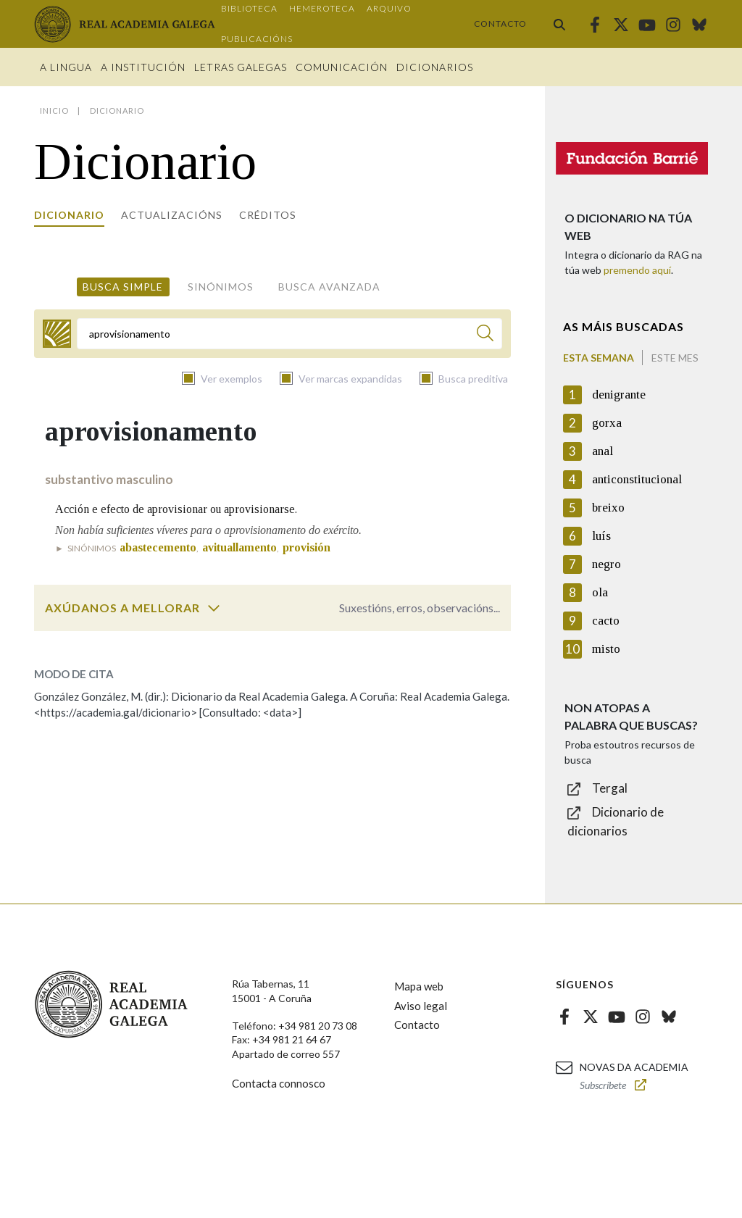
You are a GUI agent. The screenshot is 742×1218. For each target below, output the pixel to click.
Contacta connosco (278, 1083)
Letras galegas (240, 67)
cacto (606, 620)
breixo (608, 507)
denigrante (619, 394)
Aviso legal (420, 1005)
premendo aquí (637, 270)
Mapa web (418, 986)
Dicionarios (434, 67)
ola (600, 592)
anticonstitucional (637, 479)
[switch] (214, 608)
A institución (143, 67)
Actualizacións (171, 215)
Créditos (267, 215)
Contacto (500, 23)
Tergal (610, 788)
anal (602, 451)
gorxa (607, 423)
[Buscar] (485, 335)
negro (606, 564)
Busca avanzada (329, 286)
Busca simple (123, 286)
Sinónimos (221, 286)
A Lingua (66, 67)
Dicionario (69, 215)
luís (601, 536)
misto (606, 649)
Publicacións (257, 38)
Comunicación (342, 67)
